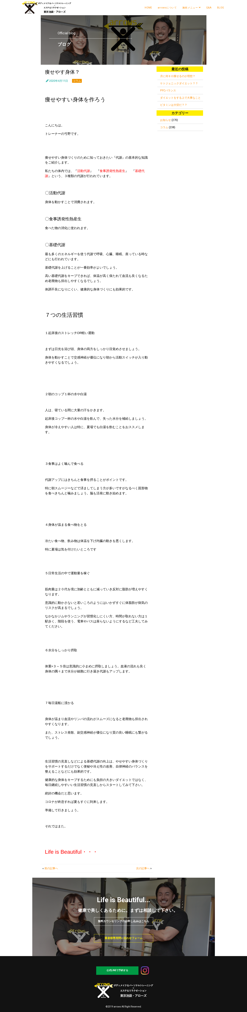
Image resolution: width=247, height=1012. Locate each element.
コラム (77, 80)
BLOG (220, 7)
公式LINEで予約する (117, 970)
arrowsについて (167, 7)
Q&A (209, 7)
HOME (148, 7)
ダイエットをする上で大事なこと (180, 97)
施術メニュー (191, 7)
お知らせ (165, 120)
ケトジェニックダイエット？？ (179, 83)
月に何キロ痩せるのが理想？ (177, 76)
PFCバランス (168, 90)
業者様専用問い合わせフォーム (124, 938)
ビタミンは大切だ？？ (173, 104)
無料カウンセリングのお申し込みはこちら (123, 921)
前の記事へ (51, 868)
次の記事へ (143, 868)
